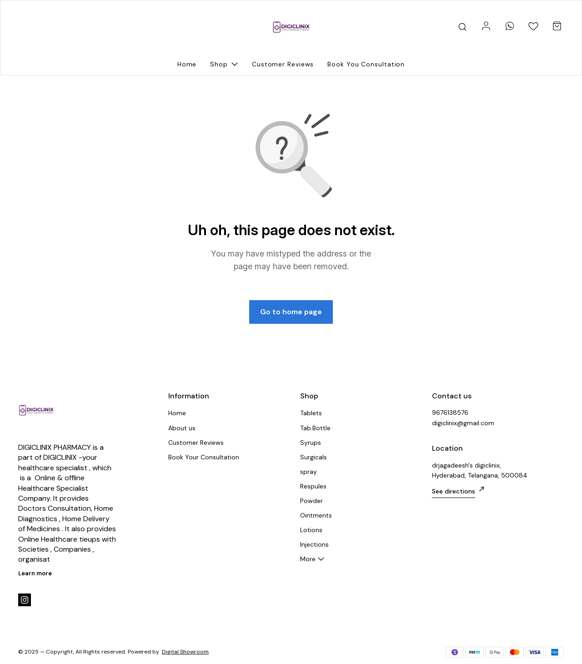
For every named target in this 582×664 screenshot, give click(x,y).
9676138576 (450, 412)
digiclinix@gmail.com (463, 423)
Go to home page (291, 312)
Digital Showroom (185, 651)
